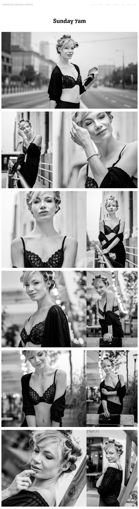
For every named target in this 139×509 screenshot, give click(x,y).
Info (134, 5)
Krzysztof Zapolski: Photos (17, 4)
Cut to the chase (97, 5)
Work (129, 5)
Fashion (108, 5)
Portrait (116, 5)
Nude (123, 5)
